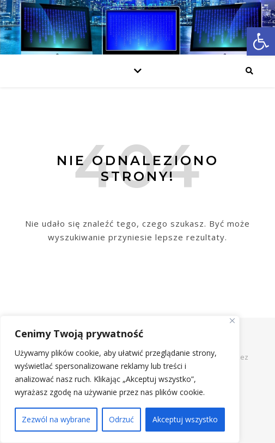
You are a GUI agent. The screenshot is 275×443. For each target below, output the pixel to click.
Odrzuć (121, 419)
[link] (261, 41)
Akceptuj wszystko (185, 419)
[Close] (232, 320)
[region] (120, 379)
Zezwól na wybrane (56, 419)
